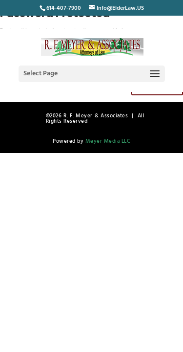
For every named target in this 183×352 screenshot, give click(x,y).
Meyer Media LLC (108, 141)
